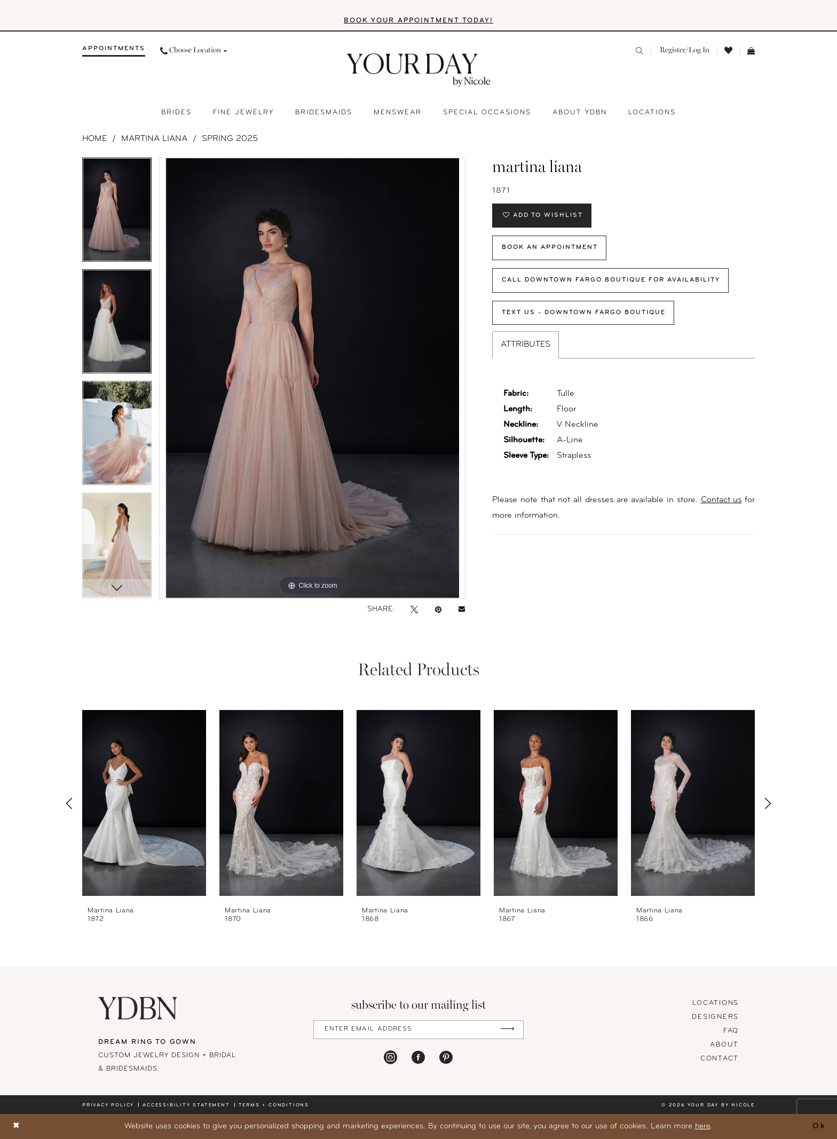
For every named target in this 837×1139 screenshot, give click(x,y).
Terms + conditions (274, 1105)
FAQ (731, 1030)
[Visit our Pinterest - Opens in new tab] (446, 1057)
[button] (684, 50)
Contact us (721, 501)
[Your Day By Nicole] (138, 1008)
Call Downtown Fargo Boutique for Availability (612, 281)
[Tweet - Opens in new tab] (414, 609)
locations (715, 1003)
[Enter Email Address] (418, 1029)
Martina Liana (154, 139)
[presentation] (144, 803)
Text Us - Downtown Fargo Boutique (584, 313)
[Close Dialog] (16, 1126)
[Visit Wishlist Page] (728, 51)
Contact (719, 1058)
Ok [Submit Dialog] (818, 1126)
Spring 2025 (230, 139)
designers (715, 1016)
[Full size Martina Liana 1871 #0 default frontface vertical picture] (312, 378)
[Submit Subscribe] (507, 1029)
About (724, 1044)
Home (94, 139)
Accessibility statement (186, 1105)
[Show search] (639, 50)
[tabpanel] (117, 213)
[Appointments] (114, 51)
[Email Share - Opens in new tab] (461, 609)
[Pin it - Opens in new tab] (438, 609)
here (702, 1126)
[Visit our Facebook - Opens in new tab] (418, 1057)
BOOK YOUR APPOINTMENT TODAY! (419, 21)
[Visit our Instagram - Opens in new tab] (390, 1057)
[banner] (418, 70)
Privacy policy (108, 1105)
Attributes (525, 345)
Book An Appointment (550, 248)
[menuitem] (114, 51)
